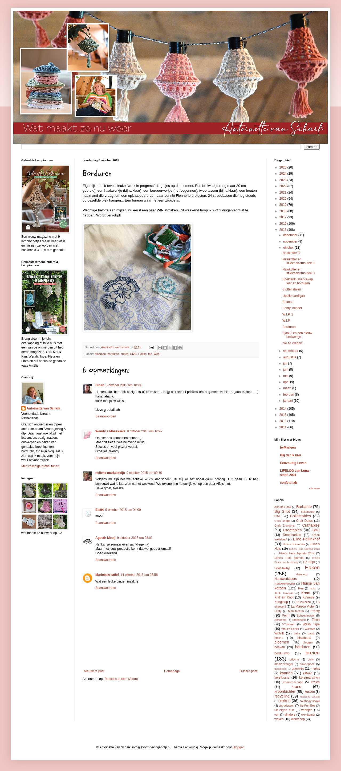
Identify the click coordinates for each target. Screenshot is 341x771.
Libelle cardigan (293, 296)
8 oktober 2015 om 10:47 (145, 431)
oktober (289, 247)
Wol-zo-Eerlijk (290, 628)
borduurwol (282, 653)
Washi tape (311, 624)
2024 (283, 173)
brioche (294, 659)
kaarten (286, 673)
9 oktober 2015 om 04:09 (123, 510)
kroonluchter (284, 691)
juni (286, 369)
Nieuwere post (94, 671)
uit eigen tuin (284, 710)
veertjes (306, 710)
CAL (277, 516)
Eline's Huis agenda (288, 557)
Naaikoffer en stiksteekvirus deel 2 (298, 261)
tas (150, 353)
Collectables (300, 516)
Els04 (99, 510)
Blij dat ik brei (290, 455)
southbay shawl (310, 701)
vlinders (290, 714)
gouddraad (280, 668)
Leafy (277, 611)
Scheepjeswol (306, 615)
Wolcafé (310, 628)
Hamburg (301, 574)
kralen (315, 682)
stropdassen (286, 705)
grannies (297, 668)
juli (285, 363)
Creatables (292, 530)
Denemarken (292, 535)
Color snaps (282, 520)
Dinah (99, 385)
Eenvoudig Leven (293, 463)
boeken (279, 647)
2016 (283, 223)
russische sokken (309, 696)
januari (288, 401)
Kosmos (308, 597)
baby (297, 633)
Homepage (172, 671)
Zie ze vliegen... (293, 343)
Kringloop (281, 602)
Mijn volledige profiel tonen (40, 466)
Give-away (282, 568)
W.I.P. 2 (287, 314)
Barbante (304, 507)
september (291, 351)
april (286, 382)
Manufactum (296, 611)
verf (276, 714)
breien (124, 353)
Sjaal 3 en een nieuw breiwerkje (297, 335)
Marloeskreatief (107, 575)
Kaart (305, 593)
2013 (283, 415)
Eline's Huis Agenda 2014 (297, 553)
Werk (157, 353)
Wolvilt (279, 633)
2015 (283, 230)
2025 (283, 167)
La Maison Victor (303, 606)
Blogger (238, 747)
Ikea (300, 588)
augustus (290, 357)
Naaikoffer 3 (290, 253)
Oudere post (248, 671)
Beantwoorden (105, 416)
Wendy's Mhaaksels (110, 431)
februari (289, 394)
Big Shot (282, 511)
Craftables (311, 525)
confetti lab (288, 483)
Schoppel (280, 619)
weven (279, 719)
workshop (298, 719)
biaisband (304, 638)
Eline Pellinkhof (306, 539)
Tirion (316, 620)
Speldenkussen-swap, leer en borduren (298, 281)
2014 (283, 409)
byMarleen (288, 447)
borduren (113, 353)
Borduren (288, 327)
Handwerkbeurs (285, 579)
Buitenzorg (308, 511)
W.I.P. (286, 320)
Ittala (312, 588)
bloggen (308, 642)
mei (286, 376)
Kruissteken (303, 602)
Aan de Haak (282, 506)
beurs (278, 638)
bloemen (100, 353)
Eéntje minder (292, 308)
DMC (133, 353)
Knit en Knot (283, 597)
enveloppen (307, 664)
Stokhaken (299, 619)
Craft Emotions (284, 525)
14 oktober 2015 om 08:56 (139, 575)
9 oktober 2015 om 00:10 (144, 473)
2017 (283, 217)
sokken (284, 701)
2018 (283, 211)
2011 (283, 427)
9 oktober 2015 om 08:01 (134, 538)
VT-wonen (288, 624)
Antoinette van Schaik (43, 408)
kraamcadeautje (292, 682)
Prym (285, 615)
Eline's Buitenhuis (293, 544)
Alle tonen (314, 488)
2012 (283, 421)
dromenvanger (283, 664)
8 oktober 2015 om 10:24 (123, 385)
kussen (310, 692)
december (290, 235)
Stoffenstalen (291, 289)
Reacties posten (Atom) (121, 679)
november (290, 241)
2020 (283, 198)
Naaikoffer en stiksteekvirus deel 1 (298, 271)
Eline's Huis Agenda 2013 (304, 548)
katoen (307, 673)
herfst (316, 668)
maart (287, 388)
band (311, 633)
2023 (283, 180)
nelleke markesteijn (110, 473)
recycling (282, 696)
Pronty (315, 611)
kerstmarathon (309, 677)
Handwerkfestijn (284, 583)
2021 (283, 192)
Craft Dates (304, 521)
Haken (142, 353)
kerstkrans (281, 677)
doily (311, 659)
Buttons (287, 302)
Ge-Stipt (309, 562)
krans (296, 686)
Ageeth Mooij (105, 538)
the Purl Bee (307, 705)
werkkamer (308, 714)
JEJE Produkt (283, 593)
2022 (283, 186)
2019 (283, 205)
